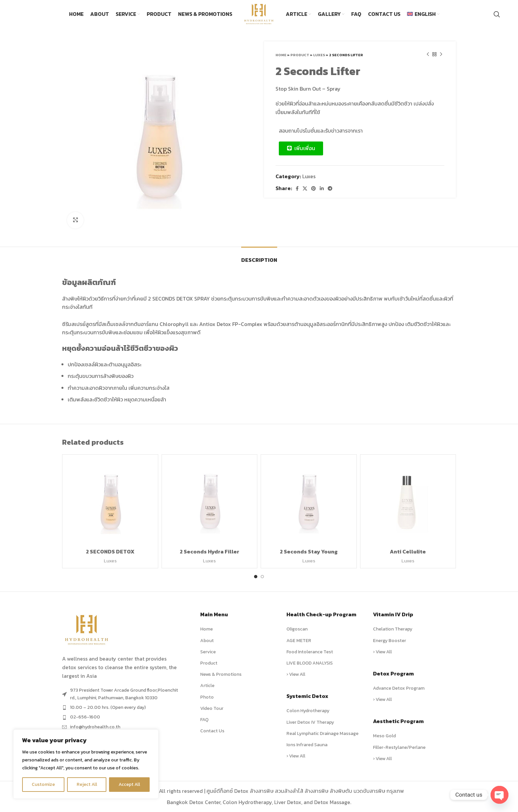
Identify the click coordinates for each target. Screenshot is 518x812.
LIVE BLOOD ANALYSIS (309, 663)
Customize (43, 784)
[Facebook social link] (297, 188)
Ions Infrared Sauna (306, 744)
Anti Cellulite (408, 551)
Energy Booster (389, 640)
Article (207, 685)
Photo (207, 697)
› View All (295, 674)
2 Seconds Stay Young (309, 551)
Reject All (87, 784)
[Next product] (441, 54)
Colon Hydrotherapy (307, 710)
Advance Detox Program (399, 688)
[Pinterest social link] (313, 188)
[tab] (259, 257)
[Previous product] (428, 54)
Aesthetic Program (398, 721)
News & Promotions (220, 674)
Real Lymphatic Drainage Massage (322, 733)
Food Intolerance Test (309, 651)
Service (208, 651)
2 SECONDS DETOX (110, 551)
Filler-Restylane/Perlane (399, 747)
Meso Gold (384, 735)
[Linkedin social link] (322, 188)
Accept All (129, 784)
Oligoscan (297, 629)
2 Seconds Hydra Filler (209, 551)
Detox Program (393, 673)
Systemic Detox (307, 696)
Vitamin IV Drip (393, 614)
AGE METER (298, 640)
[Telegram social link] (330, 188)
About (207, 640)
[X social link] (305, 188)
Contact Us (212, 730)
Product (299, 55)
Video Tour (211, 708)
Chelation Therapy (392, 629)
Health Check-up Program (321, 614)
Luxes (319, 55)
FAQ (204, 719)
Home (281, 55)
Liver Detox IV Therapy (310, 722)
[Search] (496, 14)
